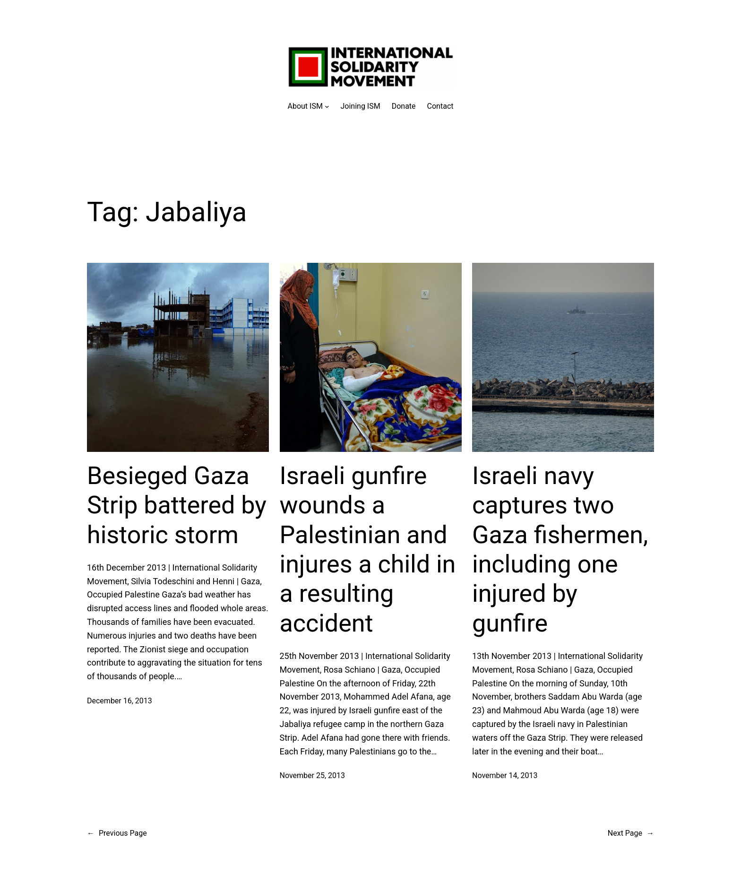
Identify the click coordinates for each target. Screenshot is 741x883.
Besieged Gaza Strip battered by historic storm (177, 505)
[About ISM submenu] (308, 106)
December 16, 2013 (119, 700)
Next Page (631, 833)
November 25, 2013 (312, 775)
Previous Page (117, 833)
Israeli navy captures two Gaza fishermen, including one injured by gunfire (560, 549)
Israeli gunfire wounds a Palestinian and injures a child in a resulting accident (368, 549)
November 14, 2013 (505, 775)
